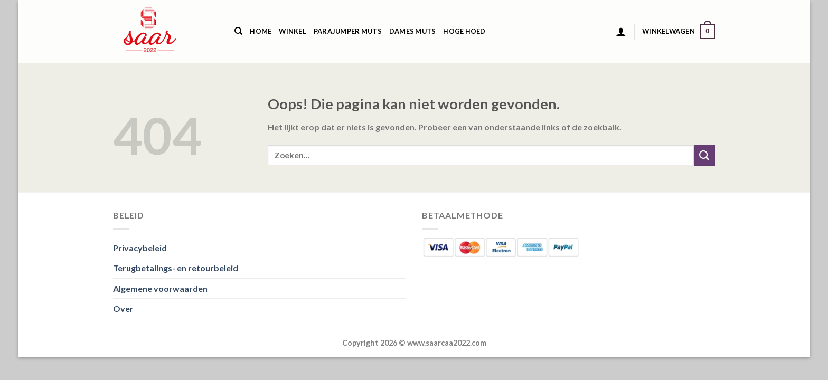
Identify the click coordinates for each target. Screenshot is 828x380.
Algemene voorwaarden (160, 288)
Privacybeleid (140, 248)
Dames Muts (412, 31)
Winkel (292, 31)
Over (123, 308)
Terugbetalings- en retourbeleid (175, 268)
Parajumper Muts (348, 31)
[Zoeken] (238, 31)
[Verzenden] (704, 155)
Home (260, 31)
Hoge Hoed (464, 31)
